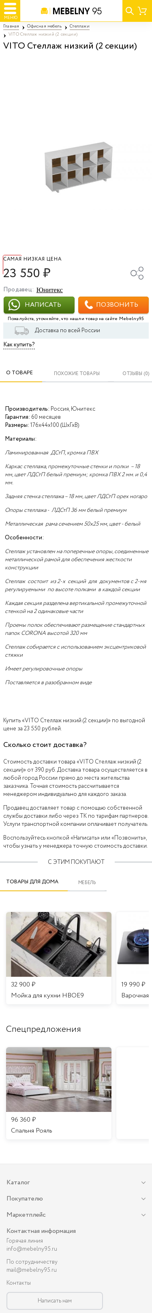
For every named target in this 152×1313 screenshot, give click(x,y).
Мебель (87, 882)
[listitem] (58, 1093)
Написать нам (55, 1301)
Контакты (18, 1283)
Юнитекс (49, 290)
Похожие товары (77, 373)
